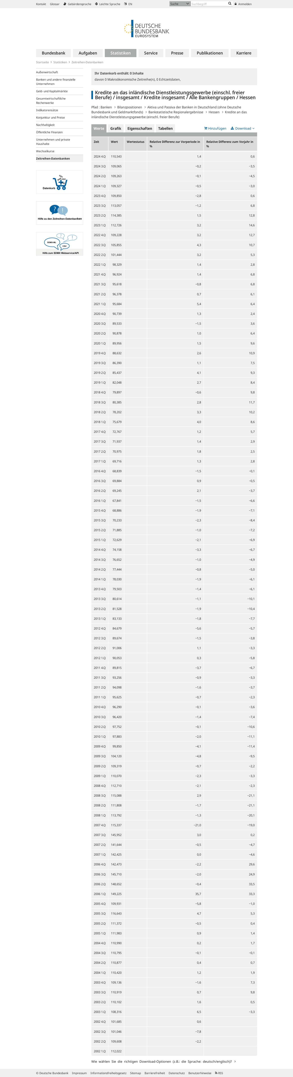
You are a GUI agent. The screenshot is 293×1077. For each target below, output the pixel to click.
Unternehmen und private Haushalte (53, 142)
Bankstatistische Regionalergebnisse (175, 112)
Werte (99, 128)
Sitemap (135, 1073)
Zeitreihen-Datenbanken (87, 62)
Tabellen (165, 128)
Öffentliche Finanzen (49, 132)
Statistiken (60, 62)
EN (128, 4)
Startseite (42, 62)
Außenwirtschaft (47, 72)
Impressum (79, 1073)
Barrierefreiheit (155, 1073)
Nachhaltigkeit (45, 125)
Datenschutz (177, 1073)
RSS (219, 1073)
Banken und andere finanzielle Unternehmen (55, 82)
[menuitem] (53, 53)
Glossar (55, 4)
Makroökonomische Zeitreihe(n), (130, 79)
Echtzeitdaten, (168, 79)
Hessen (214, 112)
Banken (106, 107)
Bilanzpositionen (129, 107)
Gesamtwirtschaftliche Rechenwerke (51, 101)
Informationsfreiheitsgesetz (108, 1073)
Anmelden (243, 4)
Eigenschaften (139, 128)
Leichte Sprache (107, 4)
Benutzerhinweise (199, 1073)
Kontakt (41, 4)
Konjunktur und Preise (50, 117)
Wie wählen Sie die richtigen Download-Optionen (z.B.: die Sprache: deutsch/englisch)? (162, 1061)
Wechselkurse (45, 151)
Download (243, 128)
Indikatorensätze (47, 110)
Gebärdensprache (77, 4)
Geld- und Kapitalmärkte (52, 91)
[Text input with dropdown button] (212, 3)
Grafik (115, 128)
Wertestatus (135, 142)
